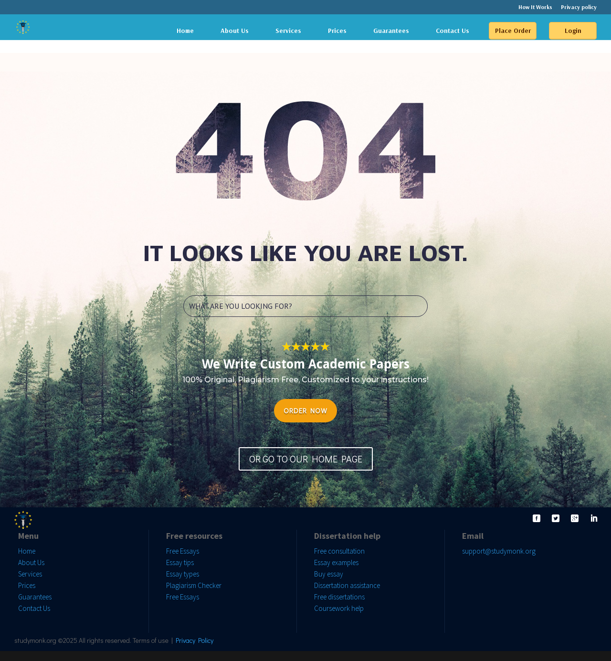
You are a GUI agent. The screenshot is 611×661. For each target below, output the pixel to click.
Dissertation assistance (347, 585)
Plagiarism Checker (193, 585)
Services (288, 30)
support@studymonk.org (499, 551)
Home (185, 30)
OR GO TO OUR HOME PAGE (305, 458)
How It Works (535, 7)
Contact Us (452, 30)
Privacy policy (579, 7)
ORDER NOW (305, 410)
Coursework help (339, 608)
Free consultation (339, 551)
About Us (235, 30)
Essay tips (180, 562)
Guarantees (391, 30)
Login (573, 30)
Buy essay (328, 573)
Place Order (513, 30)
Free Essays (182, 551)
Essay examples (336, 562)
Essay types (182, 573)
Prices (337, 30)
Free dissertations (339, 596)
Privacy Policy (194, 640)
